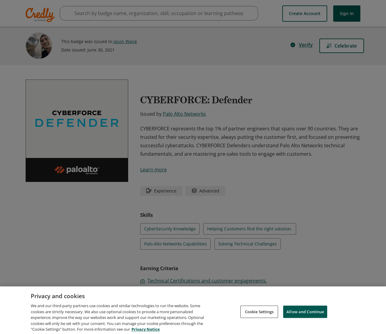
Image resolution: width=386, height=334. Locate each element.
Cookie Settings (259, 319)
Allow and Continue (305, 319)
